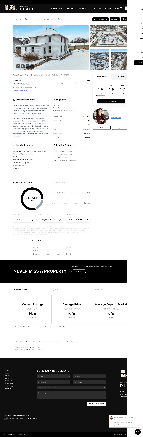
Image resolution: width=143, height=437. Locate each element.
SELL (100, 8)
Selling (7, 378)
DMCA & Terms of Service (131, 434)
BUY (93, 8)
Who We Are (9, 386)
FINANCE (108, 8)
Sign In (136, 2)
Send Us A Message (96, 404)
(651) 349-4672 (124, 397)
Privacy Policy (118, 434)
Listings (7, 373)
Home (7, 370)
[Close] (139, 417)
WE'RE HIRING (131, 8)
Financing (8, 381)
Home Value (71, 8)
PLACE (30, 415)
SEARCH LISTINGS (57, 8)
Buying (7, 375)
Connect (8, 389)
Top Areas (83, 8)
